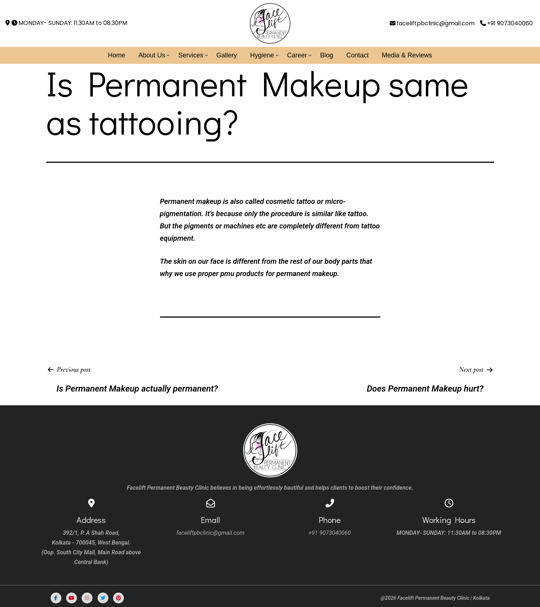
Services (190, 55)
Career (297, 55)
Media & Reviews (407, 55)
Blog (326, 55)
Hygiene (262, 55)
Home (116, 55)
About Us (151, 55)
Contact (357, 55)
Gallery (226, 55)
